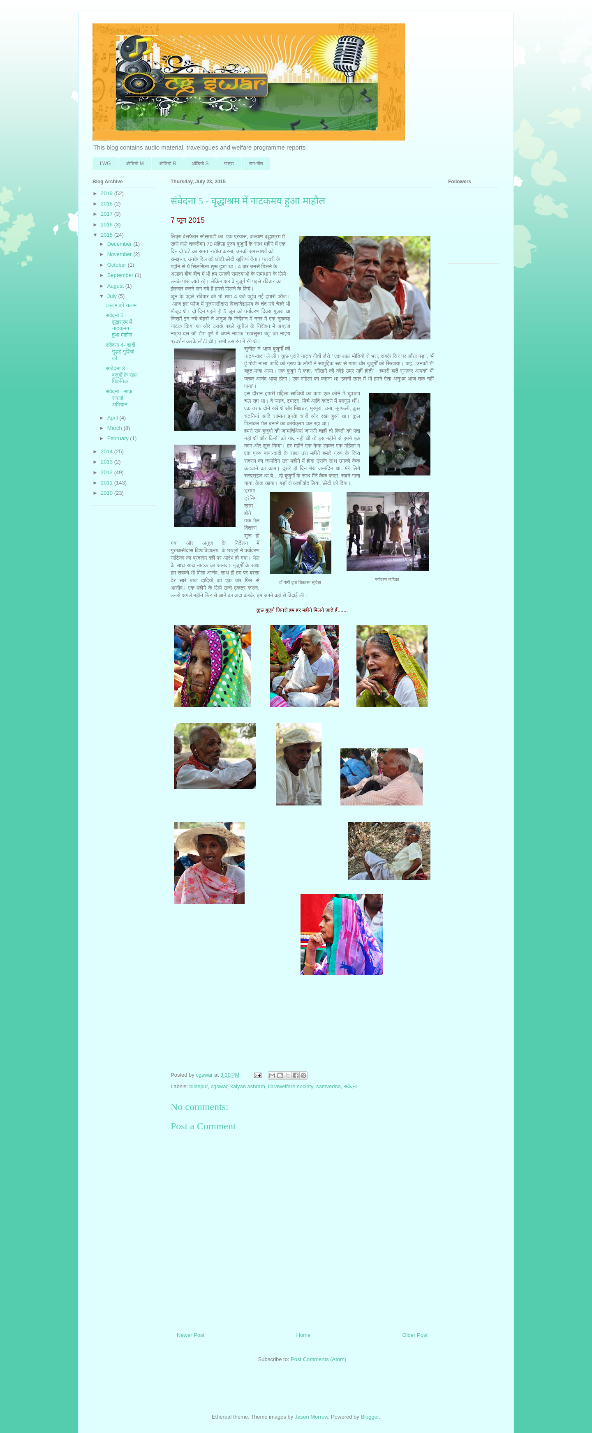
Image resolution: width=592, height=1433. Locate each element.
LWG (105, 163)
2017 (107, 214)
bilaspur (199, 1086)
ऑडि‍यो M (134, 163)
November (120, 254)
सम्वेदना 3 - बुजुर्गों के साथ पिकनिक (121, 374)
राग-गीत (256, 163)
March (115, 428)
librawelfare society (290, 1086)
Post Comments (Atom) (318, 1359)
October (117, 265)
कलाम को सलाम (121, 305)
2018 (107, 204)
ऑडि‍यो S (200, 163)
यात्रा (229, 163)
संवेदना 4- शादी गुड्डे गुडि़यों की (120, 351)
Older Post (415, 1335)
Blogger (370, 1417)
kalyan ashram (247, 1086)
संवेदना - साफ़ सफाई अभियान (119, 397)
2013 (107, 462)
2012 (107, 472)
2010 (107, 493)
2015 (107, 235)
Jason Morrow (311, 1417)
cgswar (219, 1086)
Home (303, 1335)
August (116, 286)
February (118, 438)
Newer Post (190, 1335)
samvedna (328, 1086)
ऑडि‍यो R (167, 163)
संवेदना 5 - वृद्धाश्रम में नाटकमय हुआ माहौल (119, 325)
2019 (107, 193)
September (121, 275)
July (112, 296)
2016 (107, 225)
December (120, 244)
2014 (107, 451)
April (113, 418)
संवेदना (350, 1086)
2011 (107, 483)
